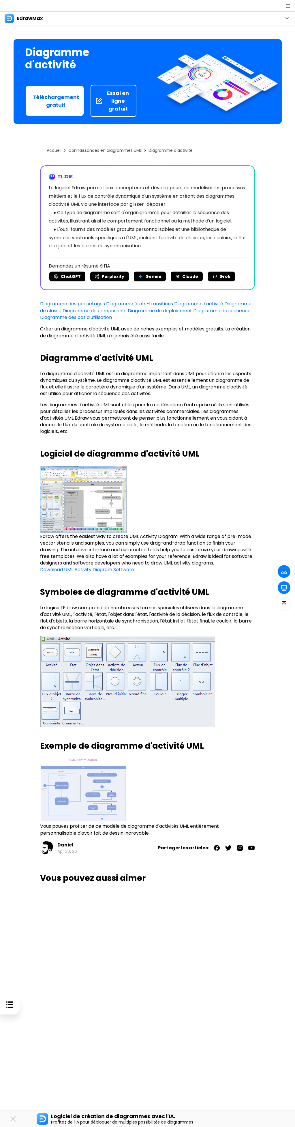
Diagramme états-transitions (139, 303)
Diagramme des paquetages (72, 303)
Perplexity (109, 276)
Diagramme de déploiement (160, 310)
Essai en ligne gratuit (112, 100)
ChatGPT (67, 276)
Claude (186, 276)
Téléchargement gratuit (56, 101)
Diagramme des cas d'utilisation (76, 317)
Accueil (54, 150)
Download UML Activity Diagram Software (87, 569)
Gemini (149, 276)
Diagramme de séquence (222, 310)
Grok (221, 276)
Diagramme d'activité (198, 303)
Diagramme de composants (95, 310)
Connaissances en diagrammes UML (105, 150)
